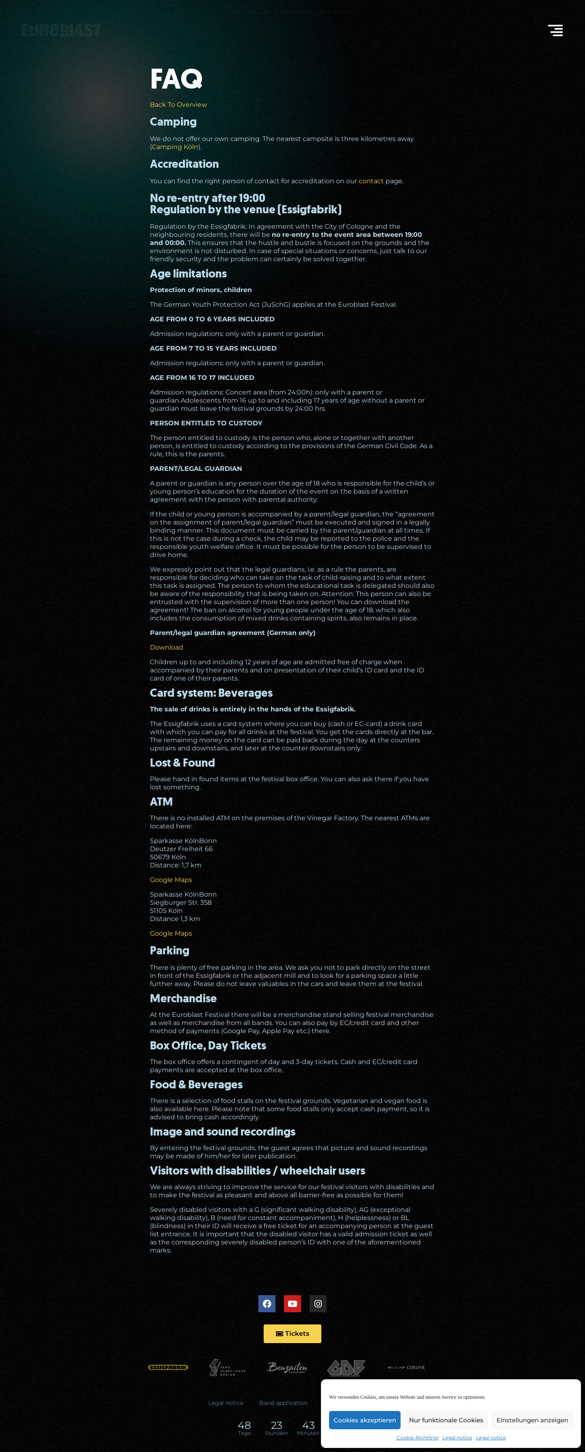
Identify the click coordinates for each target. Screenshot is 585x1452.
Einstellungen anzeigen (532, 1420)
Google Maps (171, 880)
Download (166, 647)
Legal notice (457, 1438)
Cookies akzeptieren (365, 1420)
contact (371, 181)
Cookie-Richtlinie (417, 1438)
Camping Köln (175, 147)
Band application (283, 1402)
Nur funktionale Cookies (446, 1420)
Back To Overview (178, 104)
